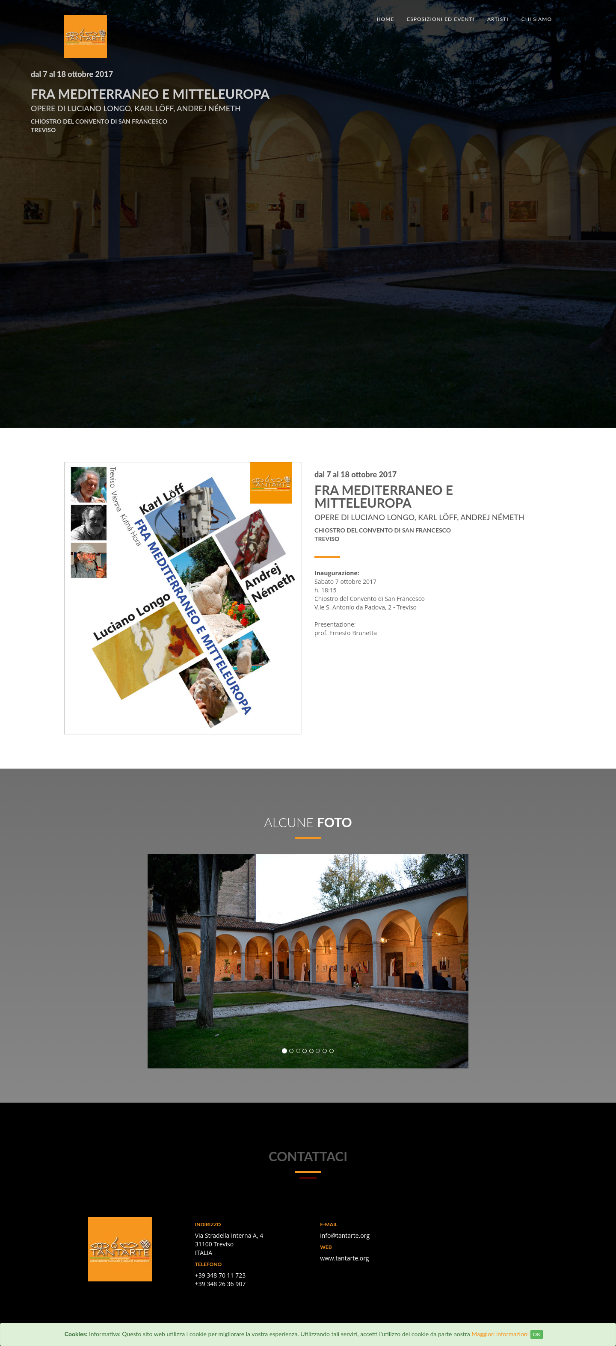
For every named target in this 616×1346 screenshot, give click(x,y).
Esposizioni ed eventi (440, 19)
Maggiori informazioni (500, 1333)
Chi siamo (536, 19)
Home (385, 19)
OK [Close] (537, 1334)
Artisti (498, 19)
